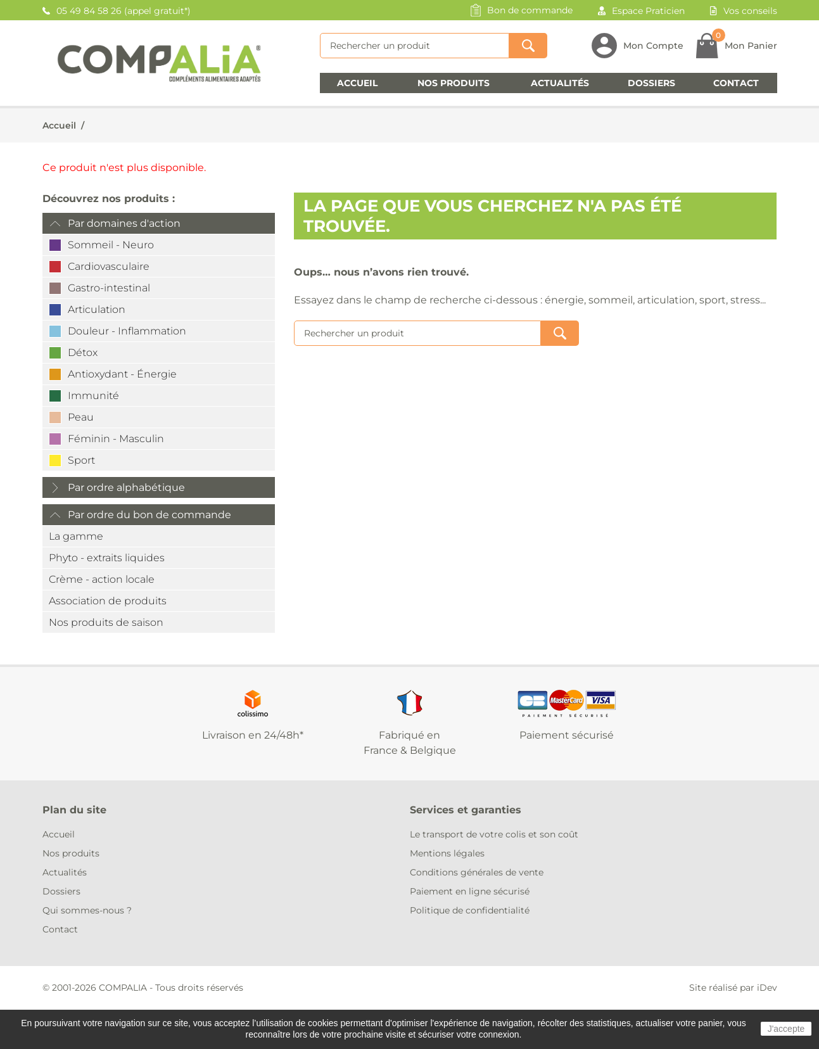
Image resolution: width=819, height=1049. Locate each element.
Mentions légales (447, 853)
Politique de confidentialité (470, 910)
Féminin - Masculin (116, 439)
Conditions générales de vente (476, 872)
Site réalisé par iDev (733, 987)
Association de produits (108, 601)
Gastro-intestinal (109, 288)
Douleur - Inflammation (127, 331)
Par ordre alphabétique (126, 487)
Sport (81, 460)
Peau (81, 417)
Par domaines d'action (124, 223)
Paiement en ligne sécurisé (470, 891)
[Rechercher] (414, 45)
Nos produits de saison (106, 622)
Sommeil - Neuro (111, 245)
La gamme (76, 536)
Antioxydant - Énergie (122, 374)
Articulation (96, 309)
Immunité (93, 396)
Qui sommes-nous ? (87, 910)
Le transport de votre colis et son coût (494, 834)
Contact (736, 83)
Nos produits (453, 83)
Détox (83, 352)
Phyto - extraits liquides (107, 558)
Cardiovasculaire (108, 266)
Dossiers (651, 83)
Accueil (357, 83)
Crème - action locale (102, 579)
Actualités (560, 83)
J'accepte (786, 1029)
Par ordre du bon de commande (149, 515)
